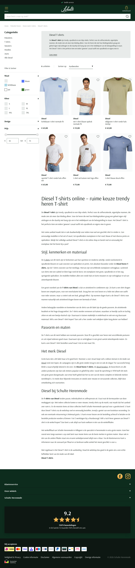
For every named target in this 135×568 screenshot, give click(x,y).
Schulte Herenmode (67, 497)
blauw (26, 81)
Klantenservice (67, 484)
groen (25, 89)
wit (7, 89)
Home (6, 26)
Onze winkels (67, 491)
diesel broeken (102, 367)
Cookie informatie (30, 557)
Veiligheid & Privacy (12, 557)
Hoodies (7, 49)
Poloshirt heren (16, 26)
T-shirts (7, 42)
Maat (21, 75)
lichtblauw (10, 85)
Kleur (21, 98)
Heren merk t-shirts (29, 26)
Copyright (78, 557)
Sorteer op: (62, 66)
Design (21, 121)
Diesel (43, 363)
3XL (27, 112)
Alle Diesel (8, 57)
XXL (10, 112)
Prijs (21, 128)
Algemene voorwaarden (62, 557)
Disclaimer (45, 557)
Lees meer (53, 54)
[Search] (67, 16)
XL (27, 108)
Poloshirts (8, 38)
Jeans (6, 53)
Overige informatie (92, 557)
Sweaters (8, 46)
